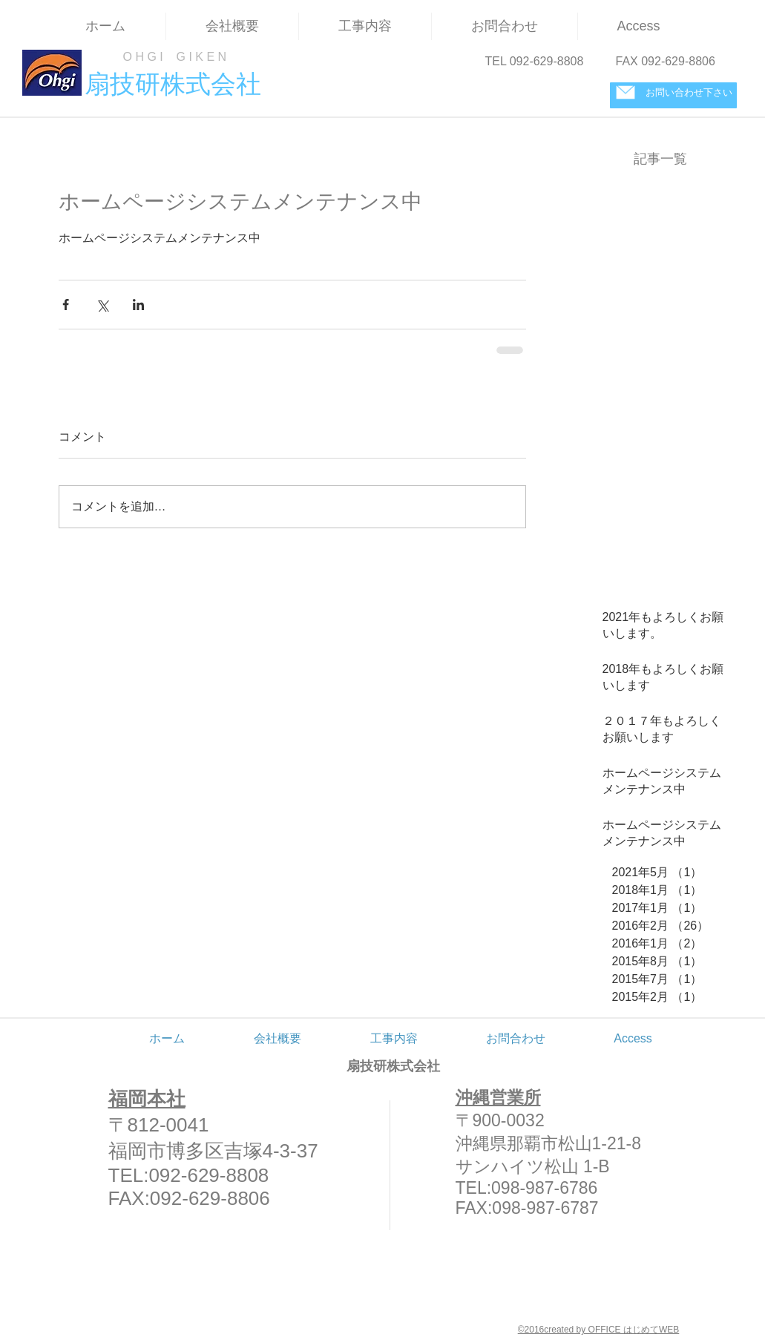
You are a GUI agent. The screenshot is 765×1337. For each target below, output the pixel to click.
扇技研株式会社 (393, 1066)
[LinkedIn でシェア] (138, 305)
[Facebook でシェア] (66, 305)
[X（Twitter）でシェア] (102, 305)
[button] (365, 26)
